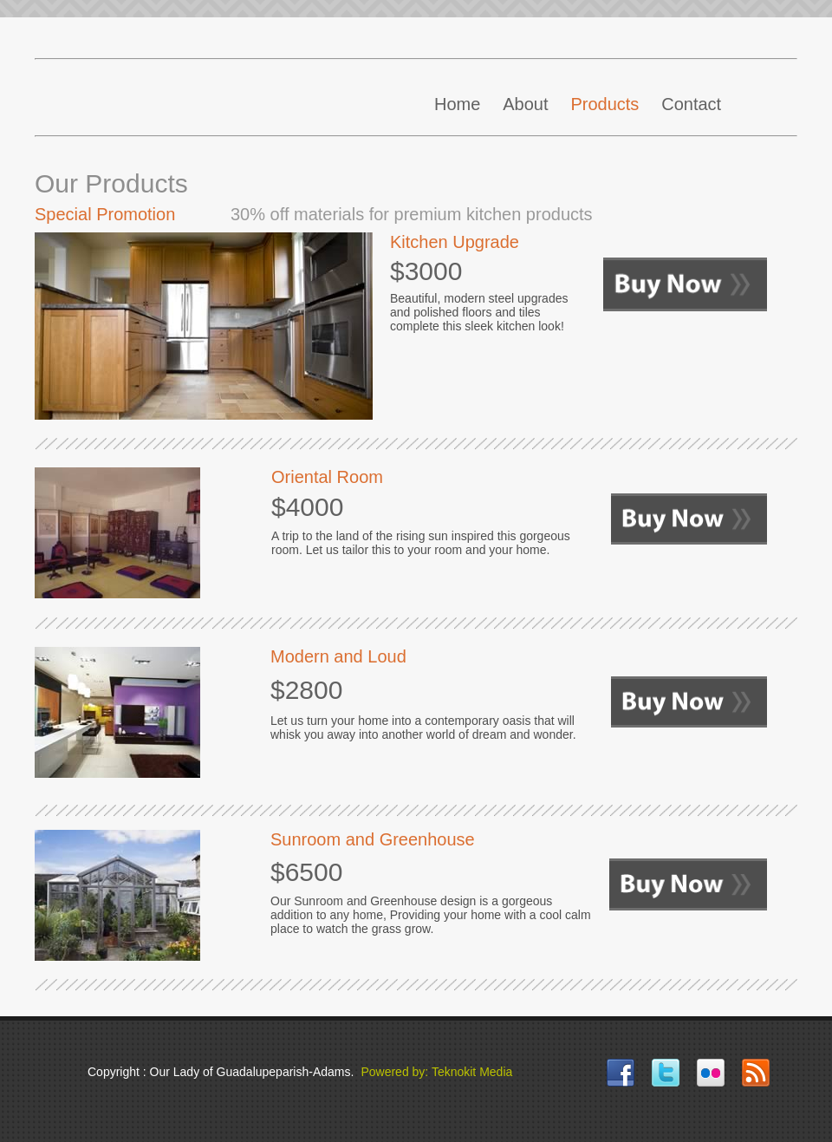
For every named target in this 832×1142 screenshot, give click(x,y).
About (525, 104)
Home (457, 104)
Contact (691, 104)
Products (604, 104)
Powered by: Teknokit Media (436, 1072)
